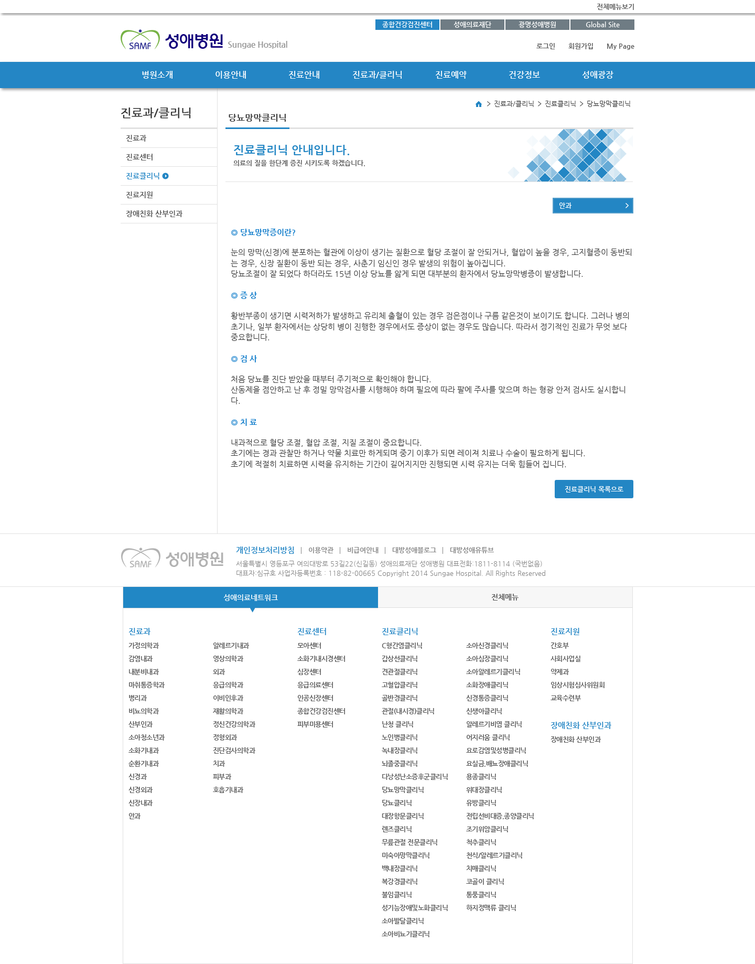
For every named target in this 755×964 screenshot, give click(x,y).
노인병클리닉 (400, 737)
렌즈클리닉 (397, 829)
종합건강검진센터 (407, 24)
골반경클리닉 (400, 698)
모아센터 (309, 645)
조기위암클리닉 (487, 829)
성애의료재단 (472, 24)
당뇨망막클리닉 (403, 790)
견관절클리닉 (400, 672)
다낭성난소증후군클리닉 (415, 776)
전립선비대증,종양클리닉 (500, 816)
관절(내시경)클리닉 (408, 711)
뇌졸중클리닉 (400, 763)
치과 (219, 763)
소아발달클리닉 (403, 921)
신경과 (137, 776)
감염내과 (140, 658)
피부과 (222, 776)
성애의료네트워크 (250, 597)
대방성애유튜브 (472, 550)
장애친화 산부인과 (154, 213)
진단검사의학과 (234, 750)
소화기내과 (143, 750)
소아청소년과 (146, 737)
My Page (620, 46)
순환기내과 (143, 763)
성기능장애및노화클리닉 (415, 908)
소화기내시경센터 (321, 658)
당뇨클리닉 (397, 803)
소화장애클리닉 (487, 685)
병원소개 (157, 75)
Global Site (603, 24)
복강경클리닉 (400, 881)
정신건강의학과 (234, 724)
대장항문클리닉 (403, 816)
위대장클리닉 (484, 790)
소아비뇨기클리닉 (406, 934)
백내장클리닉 (400, 868)
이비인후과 (228, 698)
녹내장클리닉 (400, 750)
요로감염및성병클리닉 (496, 750)
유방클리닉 (481, 803)
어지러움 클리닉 (488, 737)
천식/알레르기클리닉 (494, 855)
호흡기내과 (228, 790)
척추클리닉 (481, 842)
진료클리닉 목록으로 (594, 489)
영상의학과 (228, 658)
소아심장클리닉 (487, 658)
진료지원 (139, 194)
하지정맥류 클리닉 (491, 908)
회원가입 (581, 46)
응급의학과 (228, 685)
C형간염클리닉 (402, 645)
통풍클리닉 (481, 894)
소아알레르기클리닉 (493, 672)
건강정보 (524, 75)
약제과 (560, 672)
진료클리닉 (143, 176)
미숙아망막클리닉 (406, 855)
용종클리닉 (481, 776)
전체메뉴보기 (615, 6)
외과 (219, 672)
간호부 (560, 645)
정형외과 (225, 737)
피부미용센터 (315, 724)
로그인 (545, 46)
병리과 (137, 698)
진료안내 (304, 75)
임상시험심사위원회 (578, 685)
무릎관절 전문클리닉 (410, 842)
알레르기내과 (231, 645)
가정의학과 (143, 645)
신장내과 (140, 803)
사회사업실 (566, 658)
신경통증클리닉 (487, 698)
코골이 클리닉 (485, 881)
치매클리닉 (481, 868)
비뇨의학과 (143, 711)
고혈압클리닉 (400, 685)
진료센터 (139, 157)
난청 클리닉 (398, 724)
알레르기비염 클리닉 (494, 724)
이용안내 (230, 75)
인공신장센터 (315, 698)
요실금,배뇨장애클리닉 (497, 763)
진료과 (136, 138)
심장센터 (309, 672)
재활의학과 (228, 711)
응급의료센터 (315, 685)
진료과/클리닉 (377, 75)
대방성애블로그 (414, 550)
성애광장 (597, 75)
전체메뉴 (505, 597)
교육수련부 (566, 698)
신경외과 (140, 790)
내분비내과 (143, 672)
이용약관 (320, 550)
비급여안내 (363, 550)
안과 (565, 205)
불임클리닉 (397, 894)
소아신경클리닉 (487, 645)
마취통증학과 (146, 685)
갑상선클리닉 (400, 658)
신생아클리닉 (484, 711)
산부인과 (140, 724)
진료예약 (451, 75)
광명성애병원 (537, 24)
